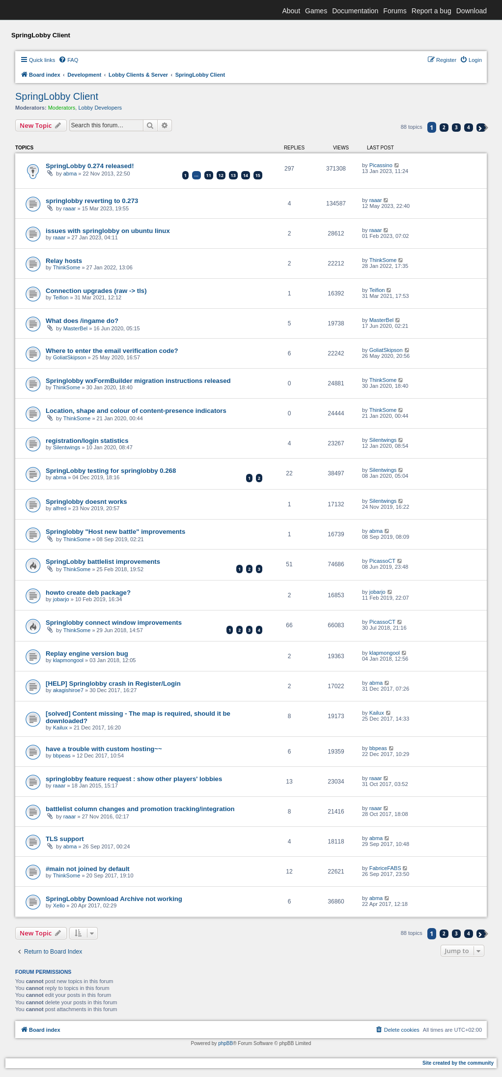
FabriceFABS (385, 868)
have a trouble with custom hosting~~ (104, 749)
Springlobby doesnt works (86, 501)
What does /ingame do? (82, 320)
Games (316, 11)
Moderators (62, 108)
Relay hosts (64, 260)
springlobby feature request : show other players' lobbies (134, 779)
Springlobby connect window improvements (114, 622)
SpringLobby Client (56, 96)
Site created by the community (458, 1063)
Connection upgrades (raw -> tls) (96, 290)
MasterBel (75, 328)
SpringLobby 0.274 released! (90, 166)
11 (208, 175)
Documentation (355, 11)
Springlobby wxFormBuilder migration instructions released (138, 380)
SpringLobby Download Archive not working (114, 898)
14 (245, 175)
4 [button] (468, 127)
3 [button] (456, 127)
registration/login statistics (87, 440)
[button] (481, 127)
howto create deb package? (88, 592)
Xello (59, 905)
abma (70, 173)
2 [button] (444, 127)
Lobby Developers (100, 108)
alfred (60, 508)
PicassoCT (382, 561)
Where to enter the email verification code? (112, 350)
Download (471, 11)
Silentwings (67, 447)
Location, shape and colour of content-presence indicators (136, 410)
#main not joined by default (88, 869)
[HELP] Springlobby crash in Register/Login (113, 683)
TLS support (65, 839)
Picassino (380, 165)
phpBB (225, 1043)
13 (233, 175)
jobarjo (61, 599)
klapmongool (68, 660)
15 (257, 175)
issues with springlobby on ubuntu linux (108, 230)
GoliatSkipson (69, 357)
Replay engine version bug (87, 653)
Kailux (60, 727)
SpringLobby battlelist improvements (103, 561)
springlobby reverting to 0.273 (92, 200)
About (291, 11)
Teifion (61, 297)
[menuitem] (68, 60)
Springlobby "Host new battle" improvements (115, 531)
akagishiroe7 (68, 690)
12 (221, 175)
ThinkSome (67, 267)
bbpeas (62, 755)
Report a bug (431, 11)
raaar (69, 208)
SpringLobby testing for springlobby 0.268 (111, 470)
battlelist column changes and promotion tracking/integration (140, 809)
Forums (394, 11)
